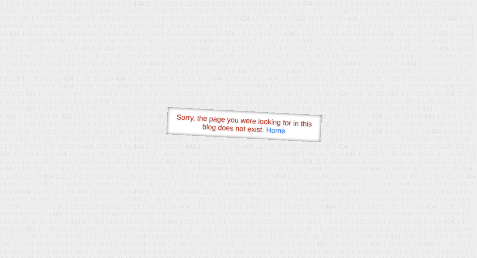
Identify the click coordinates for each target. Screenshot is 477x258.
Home (275, 130)
